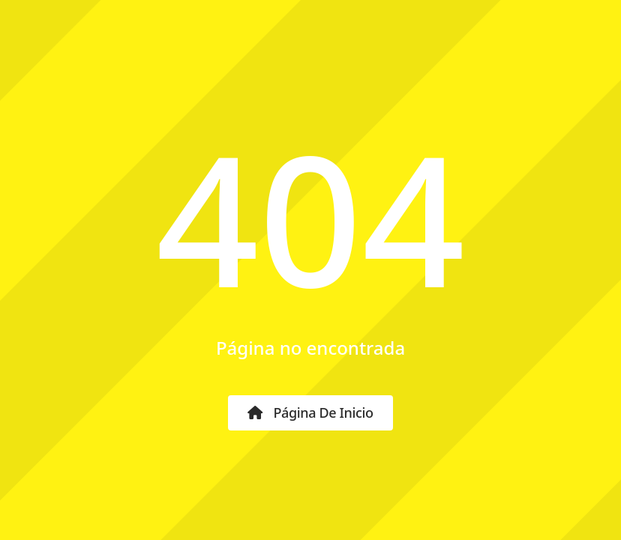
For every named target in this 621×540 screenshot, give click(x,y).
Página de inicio (310, 413)
